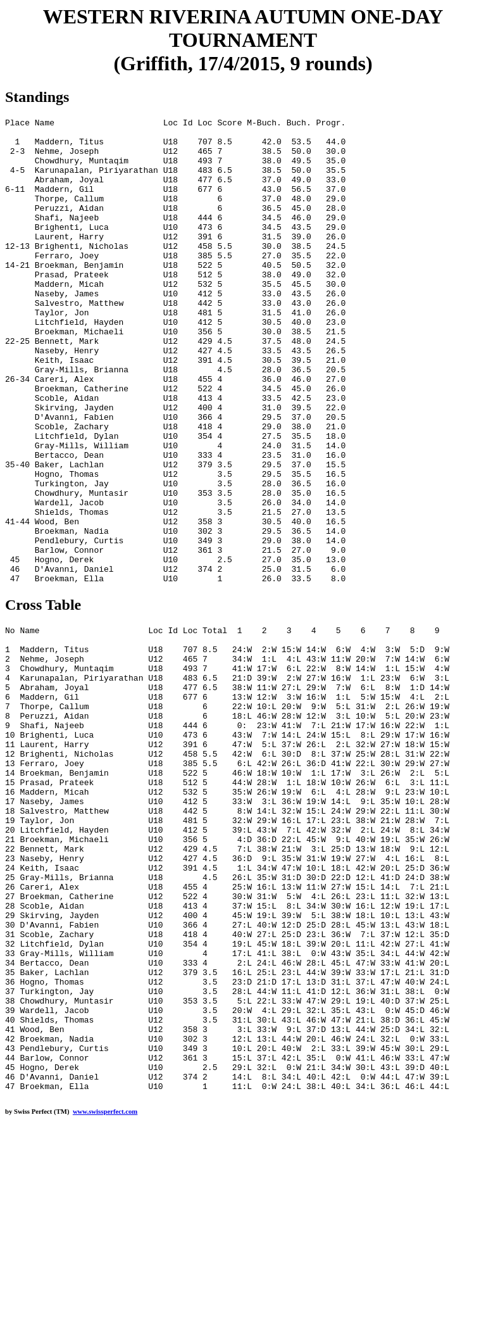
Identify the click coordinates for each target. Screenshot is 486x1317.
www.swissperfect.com (105, 1297)
